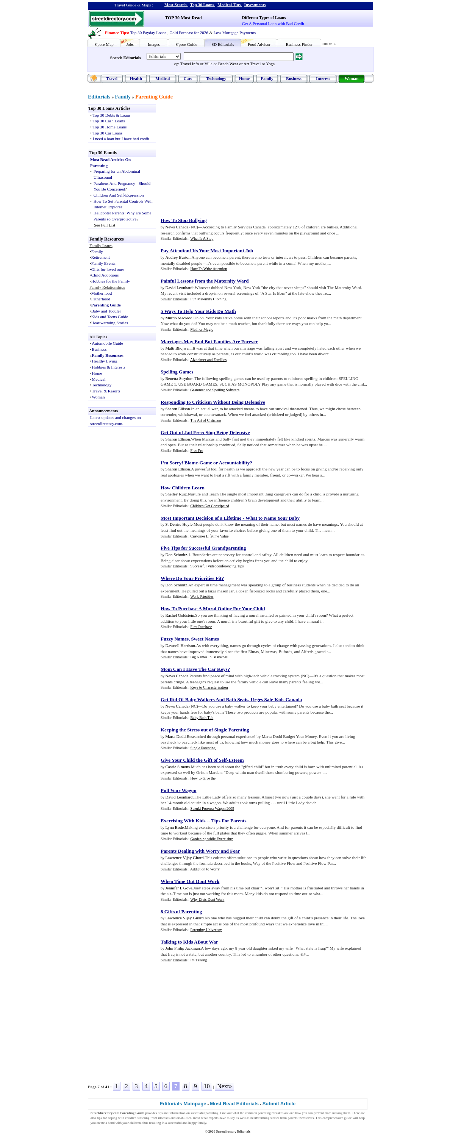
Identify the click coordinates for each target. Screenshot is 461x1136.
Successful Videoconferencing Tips (217, 566)
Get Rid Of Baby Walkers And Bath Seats (204, 699)
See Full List (104, 225)
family (201, 1123)
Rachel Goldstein (180, 615)
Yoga (270, 63)
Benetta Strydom (180, 378)
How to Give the (203, 778)
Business (293, 78)
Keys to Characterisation (209, 687)
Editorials (132, 57)
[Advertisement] (223, 158)
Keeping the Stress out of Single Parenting (205, 730)
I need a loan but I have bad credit (121, 138)
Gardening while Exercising (212, 839)
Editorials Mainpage (183, 1103)
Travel (111, 78)
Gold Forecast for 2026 (188, 32)
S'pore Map (104, 44)
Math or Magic (202, 329)
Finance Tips (116, 32)
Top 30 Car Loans (107, 133)
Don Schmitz (177, 554)
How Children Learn (183, 488)
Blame (191, 463)
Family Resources (107, 355)
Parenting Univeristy (206, 930)
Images (154, 44)
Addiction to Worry (205, 869)
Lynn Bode (175, 827)
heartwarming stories (264, 1118)
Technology (216, 78)
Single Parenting (203, 748)
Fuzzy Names (175, 639)
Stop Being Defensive (228, 432)
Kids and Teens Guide (109, 316)
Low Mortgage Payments (235, 32)
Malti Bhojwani (179, 348)
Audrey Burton (178, 257)
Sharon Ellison (178, 408)
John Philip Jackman (183, 948)
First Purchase (201, 627)
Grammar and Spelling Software (215, 390)
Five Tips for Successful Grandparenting (203, 548)
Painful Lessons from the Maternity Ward (204, 281)
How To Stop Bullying (184, 220)
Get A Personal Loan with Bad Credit (273, 23)
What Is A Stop (201, 238)
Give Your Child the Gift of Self (194, 760)
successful (174, 1123)
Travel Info (189, 63)
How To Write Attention (209, 269)
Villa (209, 63)
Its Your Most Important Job (222, 250)
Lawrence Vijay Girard (185, 857)
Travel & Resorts (106, 391)
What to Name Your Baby (272, 518)
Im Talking (199, 960)
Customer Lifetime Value (210, 536)
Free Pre (197, 450)
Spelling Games (177, 372)
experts (214, 1118)
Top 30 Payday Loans (148, 32)
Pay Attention (175, 250)
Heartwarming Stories (109, 322)
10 (207, 1086)
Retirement (100, 257)
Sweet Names (205, 639)
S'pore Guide (186, 44)
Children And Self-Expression (119, 195)
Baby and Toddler (106, 311)
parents (293, 1118)
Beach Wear (228, 63)
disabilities (184, 1118)
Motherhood (101, 293)
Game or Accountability (225, 463)
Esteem (236, 760)
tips (160, 1113)
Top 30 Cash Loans (108, 121)
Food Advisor (259, 44)
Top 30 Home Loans (109, 127)
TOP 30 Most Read (183, 17)
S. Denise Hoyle (179, 524)
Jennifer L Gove (179, 888)
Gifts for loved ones (108, 269)
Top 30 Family (103, 152)
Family (267, 78)
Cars (188, 78)
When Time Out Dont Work (190, 881)
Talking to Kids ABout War (189, 942)
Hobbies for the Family (110, 281)
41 (107, 1086)
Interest (323, 78)
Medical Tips (229, 4)
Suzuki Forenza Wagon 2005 (212, 808)
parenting (212, 1113)
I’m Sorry (171, 463)
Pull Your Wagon (178, 790)
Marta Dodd (176, 736)
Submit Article (279, 1103)
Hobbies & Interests (108, 367)
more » (329, 43)
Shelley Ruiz (176, 494)
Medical (163, 78)
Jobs (130, 44)
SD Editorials (222, 44)
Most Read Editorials (234, 1103)
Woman (352, 78)
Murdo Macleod (179, 318)
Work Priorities (201, 596)
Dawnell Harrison (180, 645)
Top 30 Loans (202, 4)
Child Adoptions (105, 275)
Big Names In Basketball (209, 657)
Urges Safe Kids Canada (276, 699)
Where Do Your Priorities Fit (191, 578)
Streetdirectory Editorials (233, 1131)
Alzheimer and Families (208, 360)
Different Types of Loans (264, 17)
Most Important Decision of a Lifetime (201, 518)
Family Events (103, 263)
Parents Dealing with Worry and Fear (200, 851)
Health (136, 78)
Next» (224, 1086)
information (177, 1113)
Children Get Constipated (210, 506)
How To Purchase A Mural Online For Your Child (213, 608)
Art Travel (252, 63)
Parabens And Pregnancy (114, 183)
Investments (255, 4)
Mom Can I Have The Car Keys (194, 669)
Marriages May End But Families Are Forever (209, 341)
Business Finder (299, 44)
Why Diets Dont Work (207, 899)
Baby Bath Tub (202, 718)
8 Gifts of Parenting (181, 911)
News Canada (177, 227)
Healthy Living (104, 361)
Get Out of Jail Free (182, 432)
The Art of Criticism (205, 420)
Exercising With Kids (183, 820)
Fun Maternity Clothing (209, 299)
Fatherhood (100, 299)
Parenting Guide (154, 97)
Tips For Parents (228, 820)
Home (244, 78)
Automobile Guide (107, 343)
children (130, 1118)
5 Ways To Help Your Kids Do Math (198, 311)
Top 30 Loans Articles (109, 108)
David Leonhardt (180, 287)
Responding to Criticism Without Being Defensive (213, 402)
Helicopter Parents (109, 213)
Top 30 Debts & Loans (111, 115)
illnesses (164, 1118)
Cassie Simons (178, 766)
